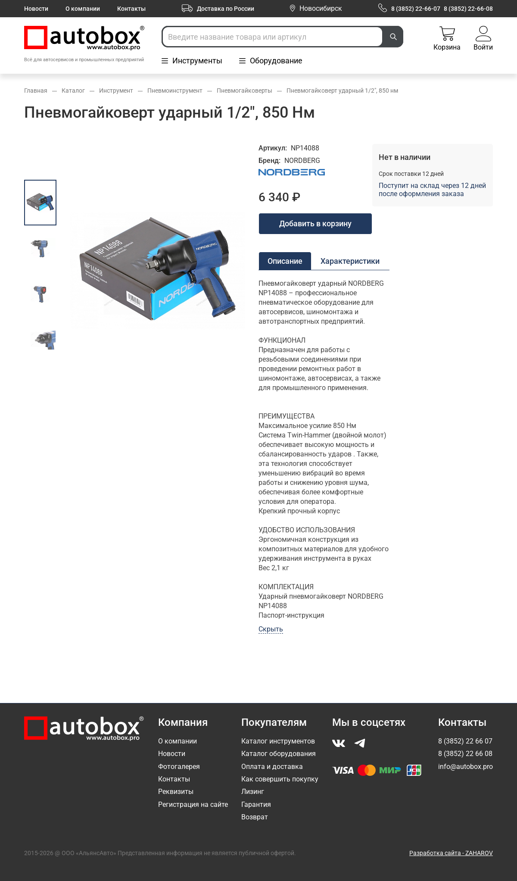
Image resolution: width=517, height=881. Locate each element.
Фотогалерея (179, 766)
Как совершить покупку (279, 779)
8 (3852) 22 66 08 (465, 754)
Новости (36, 8)
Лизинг (252, 791)
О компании (82, 8)
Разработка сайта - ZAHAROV (451, 853)
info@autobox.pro (465, 766)
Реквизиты (175, 791)
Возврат (254, 817)
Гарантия (256, 804)
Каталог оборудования (278, 754)
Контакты (131, 8)
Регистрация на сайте (193, 804)
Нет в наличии (404, 157)
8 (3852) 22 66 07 (465, 741)
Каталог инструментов (278, 741)
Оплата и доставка (272, 766)
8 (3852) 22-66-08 (468, 8)
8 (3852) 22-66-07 (415, 8)
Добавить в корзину (315, 223)
